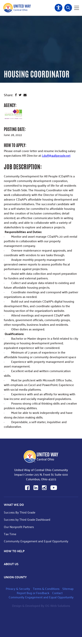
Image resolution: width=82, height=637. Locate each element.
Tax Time (10, 534)
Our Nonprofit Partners (19, 527)
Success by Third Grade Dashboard (27, 519)
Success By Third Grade (19, 512)
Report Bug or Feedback (33, 593)
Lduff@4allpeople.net (56, 155)
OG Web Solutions (57, 605)
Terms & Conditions (46, 588)
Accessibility (58, 8)
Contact (57, 593)
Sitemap (68, 588)
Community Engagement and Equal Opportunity (36, 541)
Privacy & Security (18, 588)
